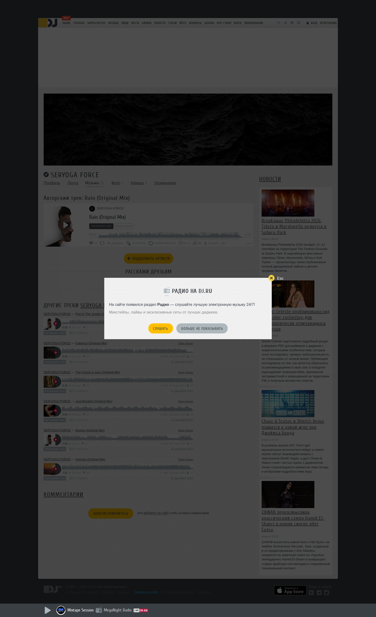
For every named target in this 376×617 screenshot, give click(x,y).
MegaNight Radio (118, 610)
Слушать (160, 328)
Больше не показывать (202, 328)
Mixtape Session (80, 610)
